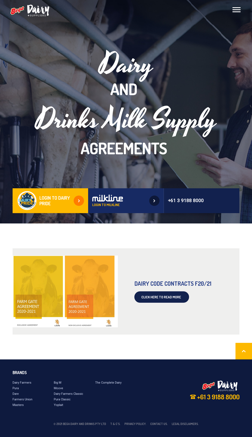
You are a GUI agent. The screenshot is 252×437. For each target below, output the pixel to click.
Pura (16, 388)
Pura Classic (62, 399)
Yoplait (58, 405)
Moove (58, 388)
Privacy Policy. (135, 424)
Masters (18, 405)
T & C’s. (115, 424)
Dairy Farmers (22, 382)
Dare (16, 394)
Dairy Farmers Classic (68, 394)
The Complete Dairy (108, 382)
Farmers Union (22, 399)
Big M (57, 382)
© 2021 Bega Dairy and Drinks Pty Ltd (79, 424)
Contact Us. (159, 424)
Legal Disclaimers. (185, 424)
